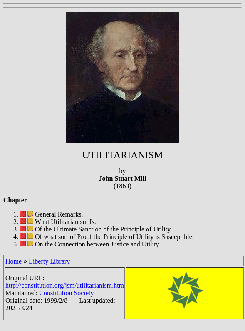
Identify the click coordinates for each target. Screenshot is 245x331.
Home (13, 261)
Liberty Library (49, 261)
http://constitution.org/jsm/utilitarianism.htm (64, 285)
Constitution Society (66, 292)
